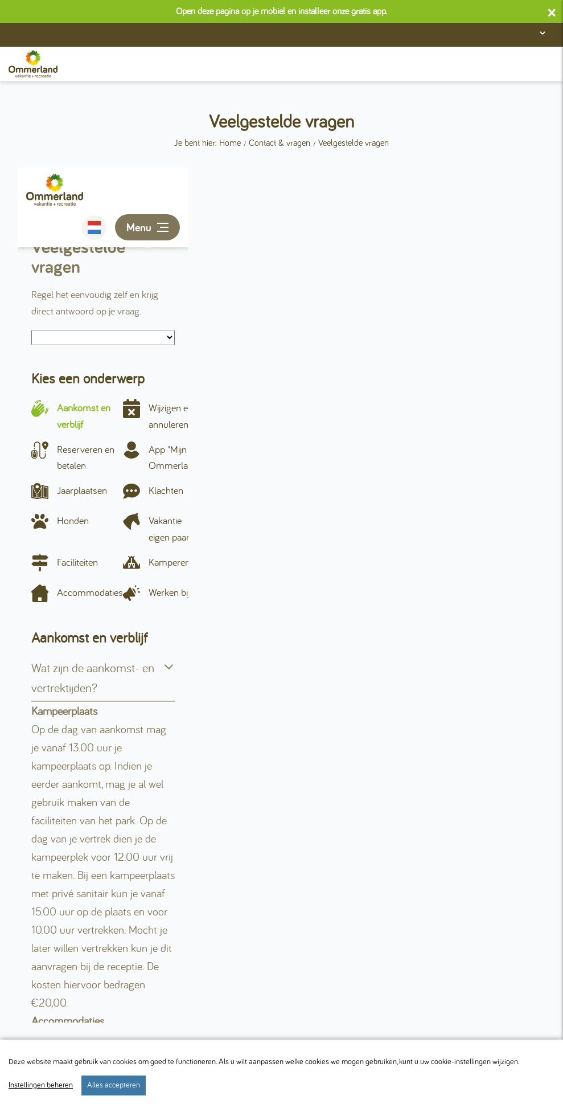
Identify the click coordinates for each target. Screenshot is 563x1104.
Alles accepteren (113, 1085)
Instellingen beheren (41, 1085)
